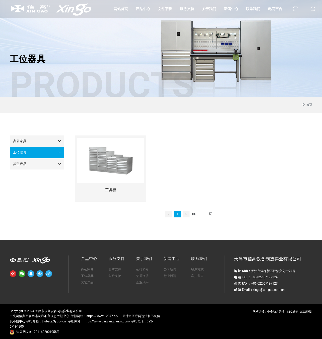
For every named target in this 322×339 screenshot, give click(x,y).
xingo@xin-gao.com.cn (269, 290)
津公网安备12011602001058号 (38, 332)
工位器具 (27, 59)
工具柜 (110, 190)
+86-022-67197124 (264, 277)
